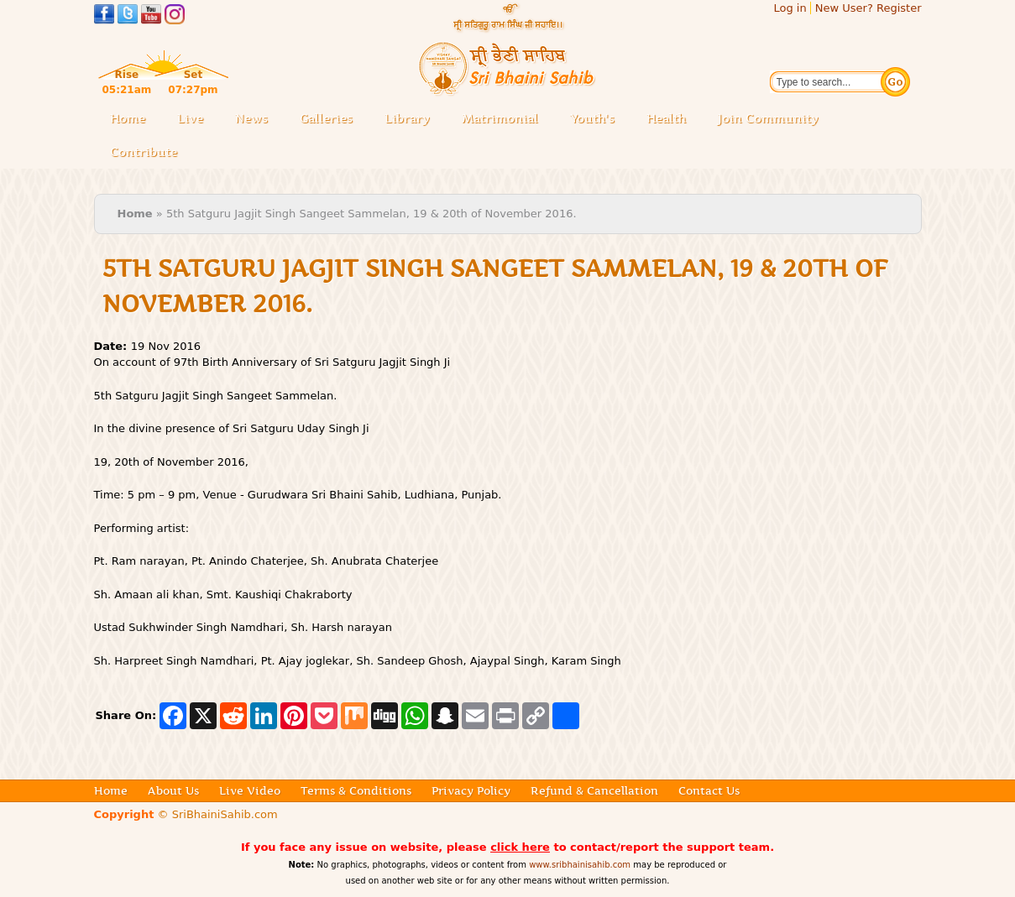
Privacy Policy (471, 790)
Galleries (331, 119)
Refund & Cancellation (594, 790)
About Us (173, 790)
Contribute (148, 153)
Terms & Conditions (356, 790)
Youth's (592, 118)
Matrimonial (500, 118)
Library (412, 119)
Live (195, 119)
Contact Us (709, 790)
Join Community (768, 118)
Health (666, 118)
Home (127, 118)
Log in (789, 8)
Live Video (249, 790)
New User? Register (868, 8)
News (251, 118)
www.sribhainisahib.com (579, 864)
